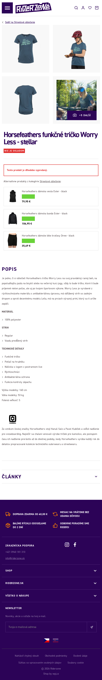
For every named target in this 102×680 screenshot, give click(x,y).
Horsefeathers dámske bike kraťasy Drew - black (48, 235)
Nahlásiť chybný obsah (27, 655)
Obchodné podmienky (56, 655)
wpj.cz (56, 673)
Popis (9, 269)
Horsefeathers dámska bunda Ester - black (45, 213)
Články (11, 476)
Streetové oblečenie (20, 22)
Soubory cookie (76, 662)
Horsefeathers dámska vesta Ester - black (44, 191)
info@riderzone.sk (15, 558)
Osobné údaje (80, 655)
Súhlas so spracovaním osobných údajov (39, 662)
